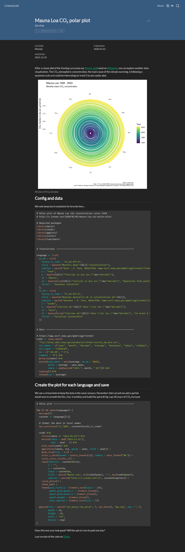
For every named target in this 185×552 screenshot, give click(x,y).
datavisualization (48, 31)
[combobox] (178, 6)
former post (91, 68)
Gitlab (66, 536)
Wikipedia (112, 68)
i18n (61, 31)
